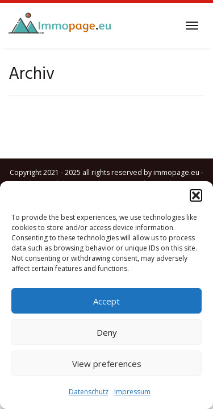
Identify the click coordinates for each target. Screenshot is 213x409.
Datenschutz (88, 392)
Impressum (132, 392)
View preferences (106, 363)
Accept (106, 301)
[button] (196, 195)
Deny (107, 332)
